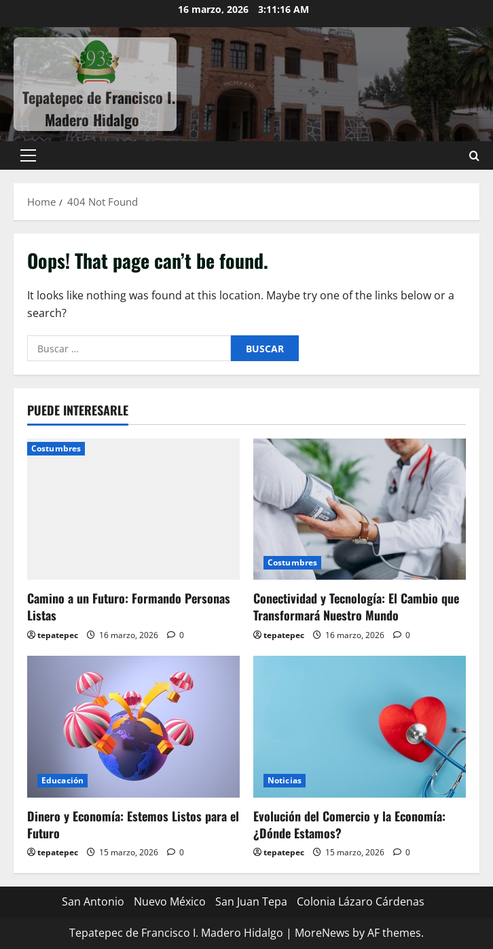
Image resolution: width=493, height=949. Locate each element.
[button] (28, 155)
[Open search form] (474, 156)
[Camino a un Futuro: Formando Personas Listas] (133, 509)
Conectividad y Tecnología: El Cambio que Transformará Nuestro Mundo (356, 606)
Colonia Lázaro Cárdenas (360, 901)
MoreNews (322, 932)
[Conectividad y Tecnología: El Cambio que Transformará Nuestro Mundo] (359, 509)
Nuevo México (170, 901)
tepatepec (57, 635)
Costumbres (56, 448)
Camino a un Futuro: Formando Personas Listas (128, 606)
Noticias (285, 780)
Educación (62, 780)
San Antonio (93, 901)
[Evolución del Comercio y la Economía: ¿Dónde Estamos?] (359, 727)
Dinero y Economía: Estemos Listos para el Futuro (133, 824)
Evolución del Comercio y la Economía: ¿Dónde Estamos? (349, 824)
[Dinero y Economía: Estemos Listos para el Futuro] (133, 727)
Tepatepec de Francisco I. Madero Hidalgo (98, 108)
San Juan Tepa (251, 901)
